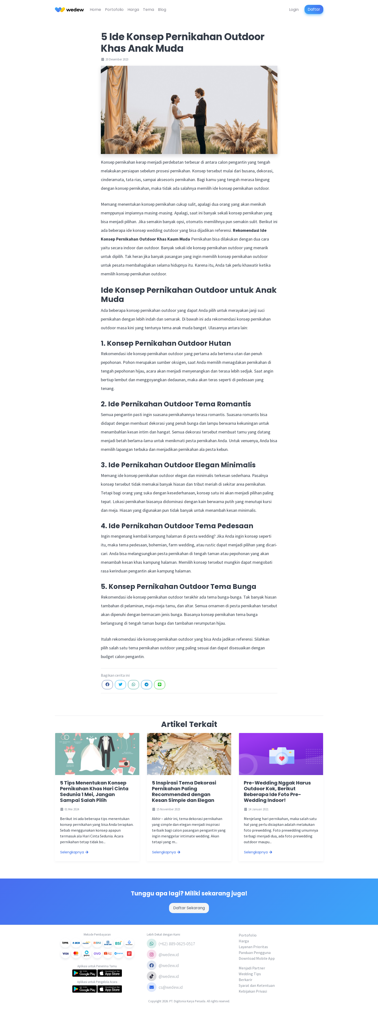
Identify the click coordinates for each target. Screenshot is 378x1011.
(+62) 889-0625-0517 (171, 943)
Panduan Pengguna (255, 952)
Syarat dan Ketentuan (257, 985)
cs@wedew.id (165, 987)
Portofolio (114, 9)
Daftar (314, 9)
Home (95, 9)
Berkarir (245, 979)
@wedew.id (163, 954)
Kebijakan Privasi (253, 991)
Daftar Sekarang (189, 908)
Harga (133, 9)
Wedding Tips (250, 973)
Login (294, 9)
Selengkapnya (74, 852)
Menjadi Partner (252, 968)
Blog (162, 9)
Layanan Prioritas (253, 946)
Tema (148, 9)
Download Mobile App (257, 958)
